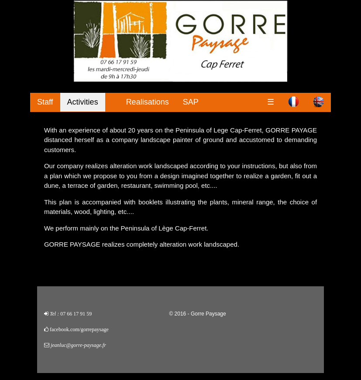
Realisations (147, 102)
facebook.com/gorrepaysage (79, 329)
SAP (191, 102)
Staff (45, 102)
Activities (82, 102)
